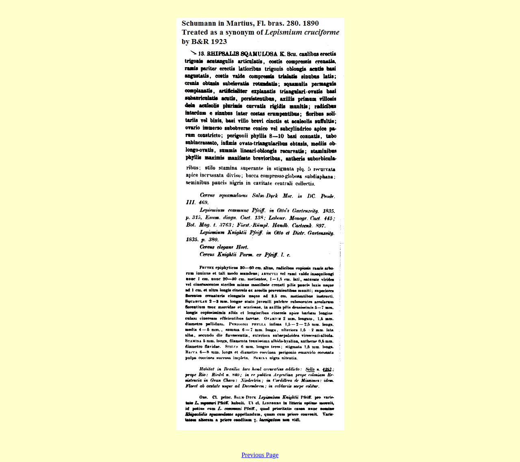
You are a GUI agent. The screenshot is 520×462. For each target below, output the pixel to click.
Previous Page (259, 454)
